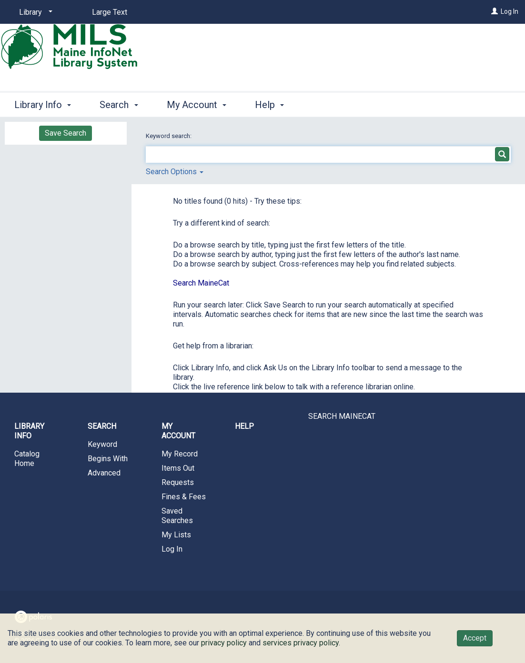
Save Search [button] (65, 133)
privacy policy (224, 642)
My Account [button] (196, 104)
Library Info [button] (42, 104)
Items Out (178, 468)
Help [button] (269, 104)
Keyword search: (169, 135)
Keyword (102, 444)
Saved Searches (177, 515)
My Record (180, 453)
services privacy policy (300, 642)
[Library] (34, 12)
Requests (178, 482)
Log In (509, 11)
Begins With (108, 458)
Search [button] (119, 104)
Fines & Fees (184, 496)
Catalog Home (27, 458)
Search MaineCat (201, 282)
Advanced (104, 472)
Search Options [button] (174, 171)
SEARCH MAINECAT (341, 416)
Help (244, 426)
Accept (474, 638)
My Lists (176, 534)
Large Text (109, 12)
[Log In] (494, 11)
